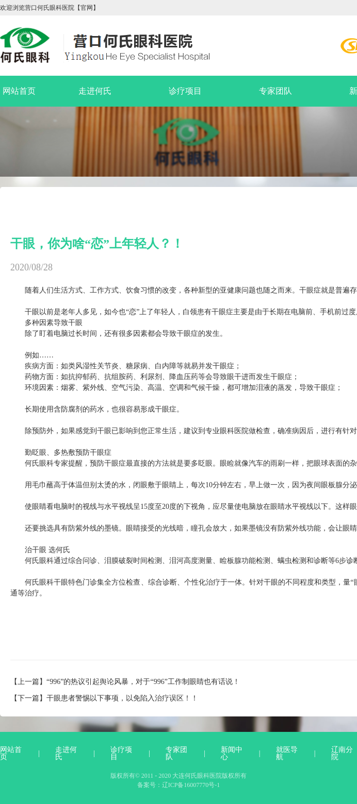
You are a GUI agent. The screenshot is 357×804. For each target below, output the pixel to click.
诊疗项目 (185, 91)
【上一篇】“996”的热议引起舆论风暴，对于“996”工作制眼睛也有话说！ (125, 682)
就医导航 (287, 753)
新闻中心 (231, 753)
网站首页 (19, 91)
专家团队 (275, 91)
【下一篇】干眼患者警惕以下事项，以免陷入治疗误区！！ (104, 698)
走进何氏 (94, 91)
